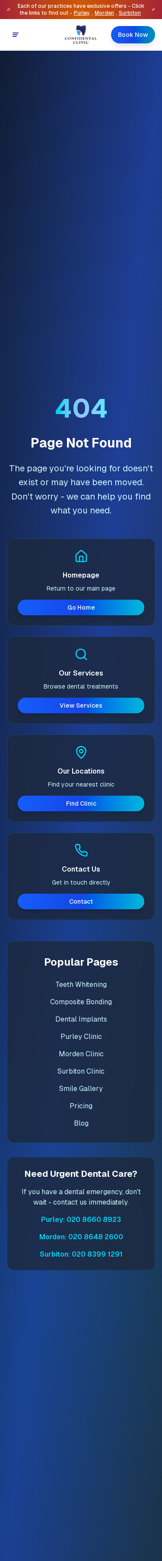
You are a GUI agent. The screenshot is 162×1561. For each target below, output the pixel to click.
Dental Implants (81, 1019)
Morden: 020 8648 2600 (81, 1237)
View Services (81, 705)
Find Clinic (81, 803)
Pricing (81, 1106)
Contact (81, 901)
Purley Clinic (81, 1036)
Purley (82, 13)
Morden (104, 13)
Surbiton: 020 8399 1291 (81, 1254)
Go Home (81, 607)
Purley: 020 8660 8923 (81, 1219)
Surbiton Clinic (81, 1071)
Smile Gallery (81, 1088)
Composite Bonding (81, 1002)
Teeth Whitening (81, 984)
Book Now (133, 34)
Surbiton (130, 13)
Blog (81, 1123)
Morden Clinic (81, 1054)
